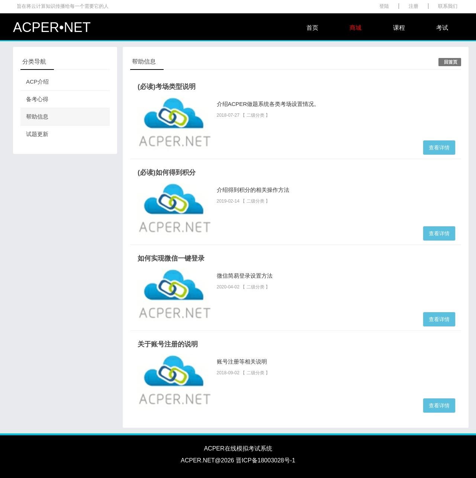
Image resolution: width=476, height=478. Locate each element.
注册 (413, 6)
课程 (399, 28)
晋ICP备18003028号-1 (265, 460)
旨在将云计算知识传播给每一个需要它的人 (63, 6)
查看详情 (439, 148)
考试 (442, 28)
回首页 (450, 62)
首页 (312, 28)
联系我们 (447, 6)
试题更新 (37, 134)
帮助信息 (37, 116)
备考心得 (37, 99)
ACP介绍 (37, 81)
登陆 (384, 6)
